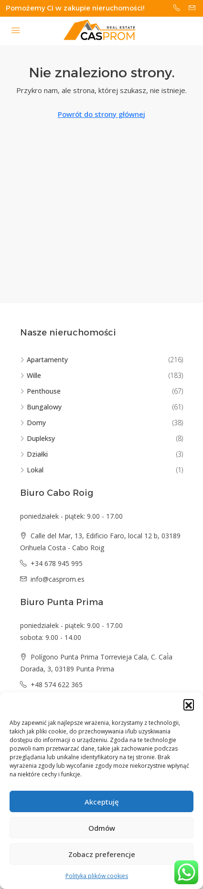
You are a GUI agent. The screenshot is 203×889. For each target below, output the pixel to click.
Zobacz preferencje (101, 854)
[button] (188, 704)
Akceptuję (102, 801)
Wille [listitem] (30, 375)
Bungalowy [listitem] (41, 406)
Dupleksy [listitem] (37, 438)
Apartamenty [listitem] (44, 359)
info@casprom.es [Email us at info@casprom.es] (58, 579)
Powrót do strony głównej (101, 114)
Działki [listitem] (34, 454)
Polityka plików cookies (96, 876)
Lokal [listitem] (31, 469)
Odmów (101, 828)
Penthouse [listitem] (40, 391)
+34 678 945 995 (57, 563)
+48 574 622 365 (57, 684)
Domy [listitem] (33, 422)
